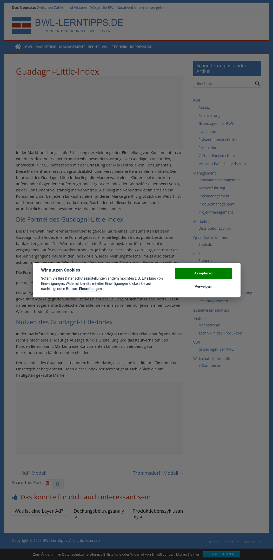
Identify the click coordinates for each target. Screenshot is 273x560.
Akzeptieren (203, 273)
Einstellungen (90, 289)
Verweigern (203, 286)
